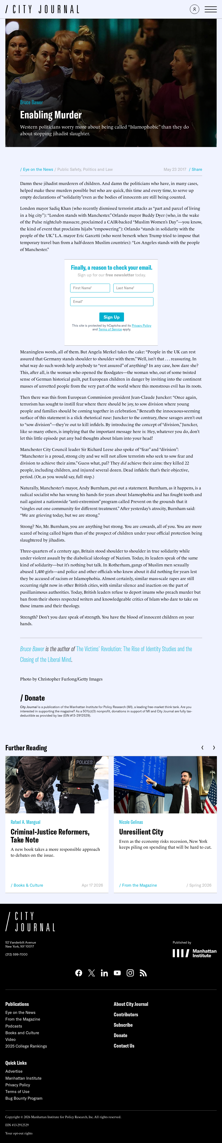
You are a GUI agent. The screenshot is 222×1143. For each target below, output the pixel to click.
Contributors (126, 1014)
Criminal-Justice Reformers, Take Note (50, 836)
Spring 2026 (200, 885)
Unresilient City (141, 832)
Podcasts (13, 1026)
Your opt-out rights (18, 1133)
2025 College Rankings (26, 1046)
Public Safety (69, 169)
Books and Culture (22, 1032)
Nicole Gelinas (131, 821)
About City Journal (131, 1004)
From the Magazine (139, 885)
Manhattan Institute (23, 1078)
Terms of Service (110, 329)
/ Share (195, 169)
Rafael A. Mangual (25, 821)
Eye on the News (20, 1012)
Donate (35, 698)
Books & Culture (28, 885)
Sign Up (112, 317)
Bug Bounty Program (24, 1098)
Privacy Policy (141, 325)
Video (10, 1039)
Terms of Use (17, 1091)
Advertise (13, 1071)
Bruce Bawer (31, 102)
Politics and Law (98, 169)
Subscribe (123, 1024)
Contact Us (124, 1045)
